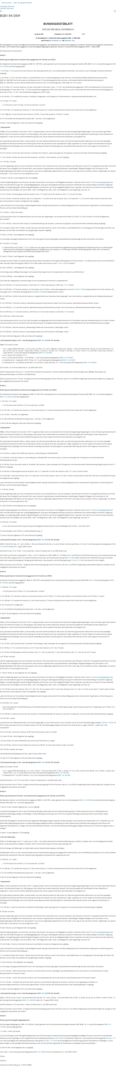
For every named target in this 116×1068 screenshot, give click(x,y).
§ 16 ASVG (71, 558)
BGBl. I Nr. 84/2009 (43, 340)
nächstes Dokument (7, 8)
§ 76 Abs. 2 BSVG (79, 289)
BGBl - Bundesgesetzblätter (23, 3)
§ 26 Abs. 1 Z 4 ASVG (50, 1041)
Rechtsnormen (7, 3)
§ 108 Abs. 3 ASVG (107, 723)
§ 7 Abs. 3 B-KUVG (63, 263)
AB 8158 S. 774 (69, 40)
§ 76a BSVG (42, 292)
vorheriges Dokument (7, 6)
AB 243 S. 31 (58, 40)
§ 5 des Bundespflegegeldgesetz (100, 182)
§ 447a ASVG (59, 1038)
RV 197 (51, 40)
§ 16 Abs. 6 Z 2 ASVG (77, 560)
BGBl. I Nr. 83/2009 (6, 397)
